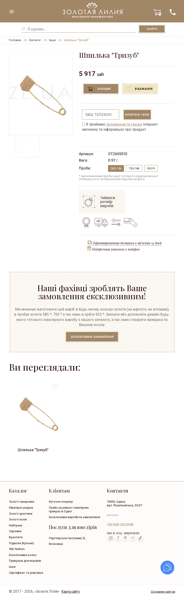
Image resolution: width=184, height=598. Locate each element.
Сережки (15, 531)
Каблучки (15, 525)
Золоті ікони (18, 519)
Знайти (152, 28)
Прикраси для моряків (25, 560)
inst (111, 538)
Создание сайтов (163, 591)
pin (125, 538)
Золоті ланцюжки (21, 501)
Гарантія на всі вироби (86, 222)
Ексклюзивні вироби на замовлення (74, 517)
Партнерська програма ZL (67, 538)
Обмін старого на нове (115, 222)
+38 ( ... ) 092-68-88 (172, 12)
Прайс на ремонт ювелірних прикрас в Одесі (69, 509)
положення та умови (124, 124)
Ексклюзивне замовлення (92, 336)
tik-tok (140, 538)
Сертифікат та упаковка (26, 572)
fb (118, 538)
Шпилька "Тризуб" (33, 450)
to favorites (55, 385)
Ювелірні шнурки (21, 507)
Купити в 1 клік (137, 114)
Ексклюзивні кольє (22, 555)
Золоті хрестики (20, 513)
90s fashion (17, 549)
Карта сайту (71, 591)
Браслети (16, 537)
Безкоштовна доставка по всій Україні (101, 222)
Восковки (56, 544)
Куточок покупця (61, 501)
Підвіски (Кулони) (21, 543)
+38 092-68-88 (120, 524)
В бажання (143, 89)
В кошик (104, 89)
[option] (40, 93)
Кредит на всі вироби (129, 222)
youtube (133, 538)
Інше (12, 566)
